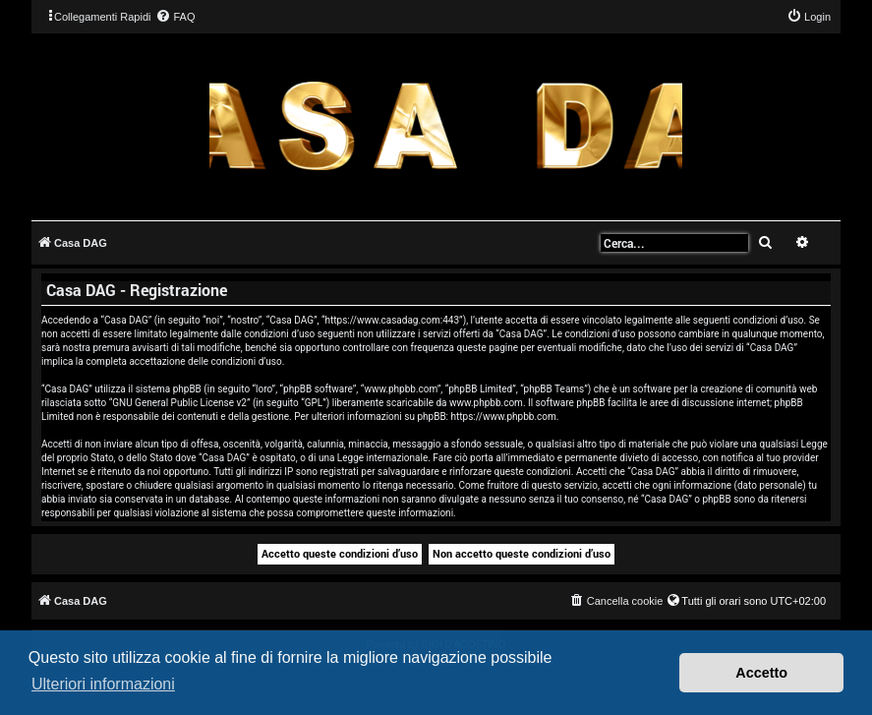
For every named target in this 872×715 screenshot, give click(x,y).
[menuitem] (175, 17)
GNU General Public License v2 (179, 402)
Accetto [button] (761, 673)
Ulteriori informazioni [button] (103, 684)
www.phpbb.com (486, 402)
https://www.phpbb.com (503, 416)
